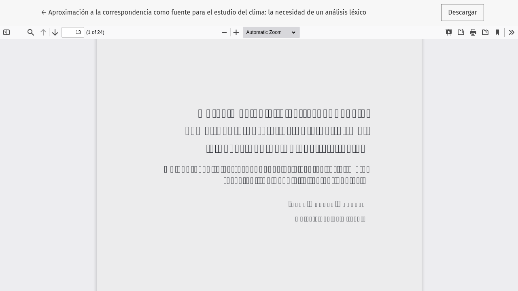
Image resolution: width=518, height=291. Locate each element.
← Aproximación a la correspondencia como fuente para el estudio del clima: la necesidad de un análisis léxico (203, 11)
